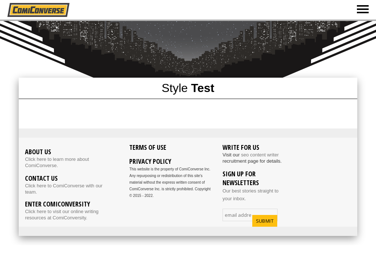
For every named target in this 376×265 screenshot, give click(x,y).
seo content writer (260, 155)
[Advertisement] (197, 48)
